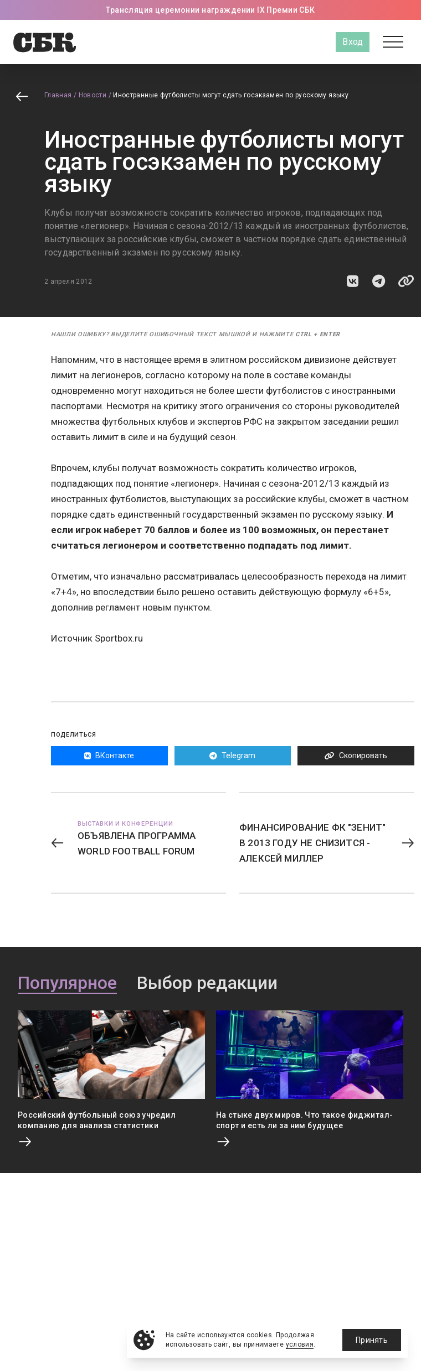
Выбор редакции (207, 983)
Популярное (67, 983)
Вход (352, 42)
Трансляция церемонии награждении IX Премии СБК (210, 10)
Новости (93, 95)
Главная (58, 95)
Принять (372, 1340)
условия (300, 1344)
